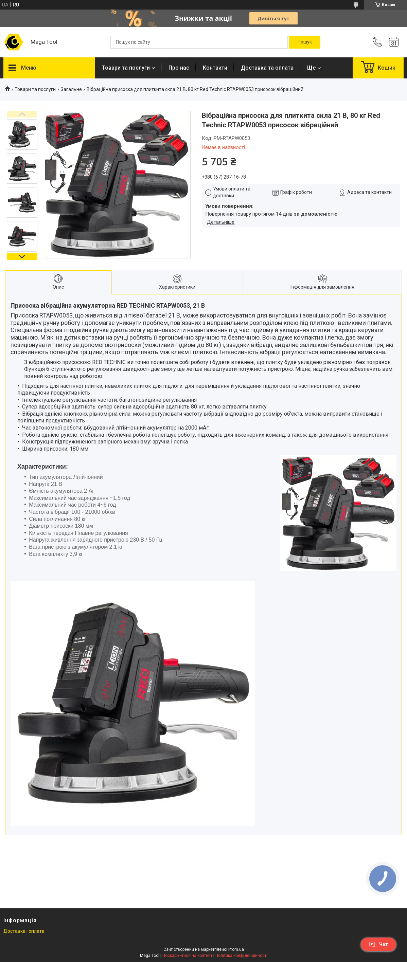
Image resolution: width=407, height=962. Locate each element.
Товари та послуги (126, 68)
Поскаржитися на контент (187, 955)
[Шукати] (304, 42)
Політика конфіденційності (241, 955)
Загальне (71, 89)
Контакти (215, 68)
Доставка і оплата (24, 931)
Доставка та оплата (267, 68)
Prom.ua (236, 949)
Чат (378, 944)
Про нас (179, 68)
